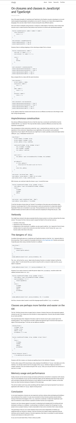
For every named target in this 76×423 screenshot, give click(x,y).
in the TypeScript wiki (47, 240)
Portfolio (62, 2)
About (45, 2)
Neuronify (56, 2)
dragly (13, 2)
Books (50, 2)
